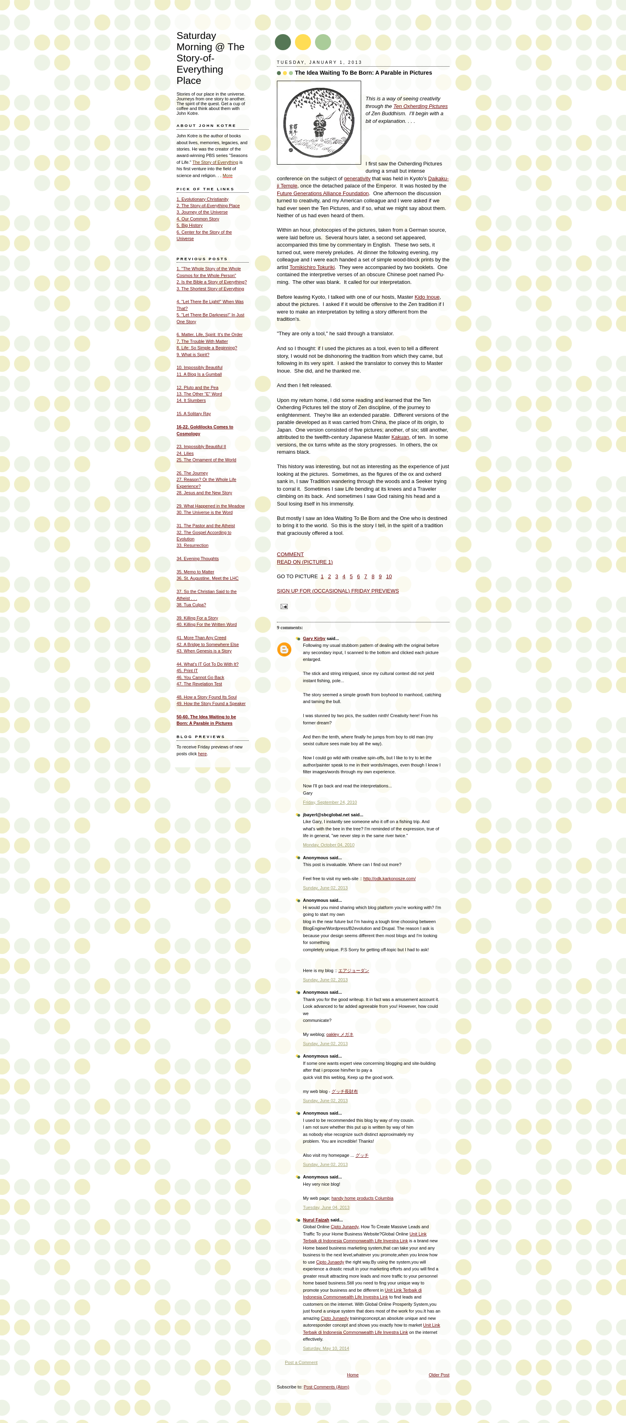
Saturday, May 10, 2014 (326, 1348)
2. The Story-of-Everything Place (208, 205)
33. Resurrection (192, 545)
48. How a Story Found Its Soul (207, 697)
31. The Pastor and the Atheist (206, 525)
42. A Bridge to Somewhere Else (208, 644)
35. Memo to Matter (195, 571)
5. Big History (190, 225)
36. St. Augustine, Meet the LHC (208, 578)
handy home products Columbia (362, 1198)
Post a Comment (301, 1362)
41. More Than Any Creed (201, 637)
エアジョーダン (353, 970)
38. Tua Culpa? (191, 604)
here (202, 753)
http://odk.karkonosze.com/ (390, 878)
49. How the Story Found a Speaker (211, 703)
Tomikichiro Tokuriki (312, 267)
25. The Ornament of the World (206, 459)
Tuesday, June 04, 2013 (326, 1207)
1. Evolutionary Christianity (202, 199)
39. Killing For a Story (197, 618)
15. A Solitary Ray (194, 413)
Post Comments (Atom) (327, 1386)
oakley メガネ (340, 1034)
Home (353, 1374)
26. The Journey (192, 473)
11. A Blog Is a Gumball (199, 374)
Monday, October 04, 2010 (329, 844)
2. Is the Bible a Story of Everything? (212, 281)
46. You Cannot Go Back (200, 677)
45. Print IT (187, 670)
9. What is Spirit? (193, 354)
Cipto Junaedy (344, 1226)
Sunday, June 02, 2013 (325, 887)
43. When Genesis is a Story (204, 650)
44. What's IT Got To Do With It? (208, 664)
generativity (357, 178)
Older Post (439, 1374)
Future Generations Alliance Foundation (323, 193)
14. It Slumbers (191, 400)
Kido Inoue (427, 297)
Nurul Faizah (316, 1219)
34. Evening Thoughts (198, 558)
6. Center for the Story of (201, 232)
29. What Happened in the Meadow (211, 506)
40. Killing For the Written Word (207, 624)
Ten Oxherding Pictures (420, 106)
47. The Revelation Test (199, 683)
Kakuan (400, 437)
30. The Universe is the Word (205, 512)
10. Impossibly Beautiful (199, 367)
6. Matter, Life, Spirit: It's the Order (210, 334)
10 (389, 576)
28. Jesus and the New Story (204, 492)
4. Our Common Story (198, 218)
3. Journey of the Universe (202, 212)
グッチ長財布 (344, 1091)
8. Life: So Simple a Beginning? (207, 347)
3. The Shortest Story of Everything (210, 288)
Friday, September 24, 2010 (330, 802)
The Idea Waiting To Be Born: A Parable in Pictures (363, 72)
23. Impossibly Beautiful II (201, 446)
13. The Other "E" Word (199, 393)
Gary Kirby (314, 638)
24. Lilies (185, 453)
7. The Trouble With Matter (202, 341)
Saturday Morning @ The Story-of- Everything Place (211, 58)
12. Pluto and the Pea (197, 387)
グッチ (362, 1155)
